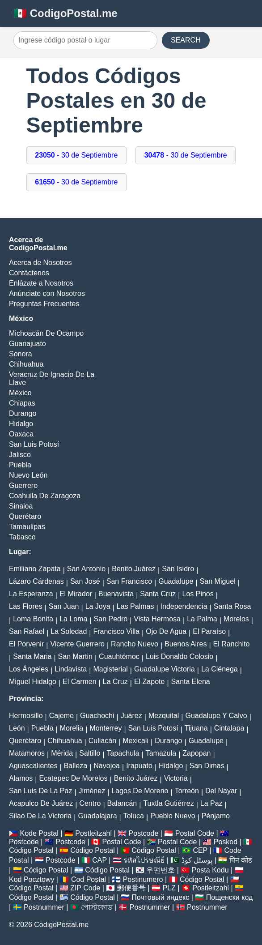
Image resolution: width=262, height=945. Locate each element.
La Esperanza (31, 594)
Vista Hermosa (157, 619)
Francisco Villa (116, 631)
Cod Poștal (88, 879)
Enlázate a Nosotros (41, 283)
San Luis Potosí (34, 444)
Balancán (122, 803)
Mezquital (163, 715)
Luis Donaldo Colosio (179, 656)
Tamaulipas (27, 526)
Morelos (236, 619)
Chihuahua (26, 364)
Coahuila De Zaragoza (44, 496)
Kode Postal (39, 833)
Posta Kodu (210, 870)
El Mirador (75, 594)
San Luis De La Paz (40, 791)
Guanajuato (27, 343)
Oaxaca (21, 434)
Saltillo (89, 753)
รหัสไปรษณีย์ (144, 860)
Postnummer (44, 907)
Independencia (184, 606)
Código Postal (31, 850)
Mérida (62, 753)
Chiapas (22, 403)
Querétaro (25, 516)
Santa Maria (32, 656)
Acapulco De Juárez (41, 803)
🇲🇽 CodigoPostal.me (65, 13)
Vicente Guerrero (77, 644)
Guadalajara (97, 816)
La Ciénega (219, 669)
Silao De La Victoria (40, 816)
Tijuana (196, 728)
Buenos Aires (186, 644)
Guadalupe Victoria (164, 669)
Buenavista (116, 594)
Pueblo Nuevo (172, 816)
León (17, 728)
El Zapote (149, 681)
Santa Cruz (158, 594)
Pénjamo (216, 816)
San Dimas (206, 766)
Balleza (75, 766)
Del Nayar (221, 791)
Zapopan (196, 753)
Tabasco (22, 537)
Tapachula (123, 753)
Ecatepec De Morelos (73, 778)
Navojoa (106, 766)
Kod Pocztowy (31, 879)
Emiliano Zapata (35, 569)
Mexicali (135, 740)
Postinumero (143, 879)
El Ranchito (231, 644)
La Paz (211, 803)
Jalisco (20, 454)
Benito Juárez (134, 569)
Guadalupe (175, 581)
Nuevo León (28, 475)
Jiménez (92, 791)
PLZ (168, 888)
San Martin (75, 656)
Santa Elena (190, 681)
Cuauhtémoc (119, 656)
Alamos (21, 778)
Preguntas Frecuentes (44, 304)
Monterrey (105, 728)
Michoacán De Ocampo (46, 333)
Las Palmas (135, 606)
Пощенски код (229, 897)
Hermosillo (26, 715)
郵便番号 (131, 888)
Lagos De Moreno (139, 791)
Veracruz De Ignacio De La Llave (51, 378)
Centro (90, 803)
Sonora (20, 354)
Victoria (176, 778)
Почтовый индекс (160, 897)
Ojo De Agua (166, 631)
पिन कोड (240, 860)
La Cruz (115, 681)
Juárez (131, 715)
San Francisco (129, 581)
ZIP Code (85, 888)
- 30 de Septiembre (76, 155)
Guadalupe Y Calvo (216, 715)
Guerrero (23, 485)
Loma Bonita (33, 619)
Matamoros (27, 753)
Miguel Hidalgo (32, 681)
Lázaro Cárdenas (36, 581)
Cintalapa (229, 728)
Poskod (225, 842)
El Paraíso (209, 631)
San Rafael (26, 631)
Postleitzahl (93, 833)
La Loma (73, 619)
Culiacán (102, 740)
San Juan (64, 606)
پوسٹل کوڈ (197, 860)
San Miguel (218, 581)
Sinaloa (21, 506)
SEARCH (186, 40)
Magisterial (110, 669)
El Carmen (80, 681)
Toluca (133, 816)
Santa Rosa (232, 606)
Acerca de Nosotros (40, 262)
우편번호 (160, 870)
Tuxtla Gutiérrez (168, 803)
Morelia (71, 728)
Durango (22, 413)
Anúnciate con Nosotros (47, 293)
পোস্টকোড (97, 907)
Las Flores (25, 606)
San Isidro (178, 569)
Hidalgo (21, 424)
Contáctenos (29, 273)
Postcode (144, 833)
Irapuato (139, 766)
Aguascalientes (33, 766)
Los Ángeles (28, 669)
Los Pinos (197, 594)
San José (85, 581)
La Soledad (69, 631)
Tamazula (161, 753)
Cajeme (61, 715)
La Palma (202, 619)
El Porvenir (26, 644)
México (20, 393)
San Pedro (111, 619)
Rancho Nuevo (134, 644)
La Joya (97, 606)
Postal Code (194, 833)
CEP (200, 850)
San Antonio (86, 569)
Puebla (20, 465)
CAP (99, 860)
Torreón (187, 791)
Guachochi (97, 715)
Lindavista (71, 669)
